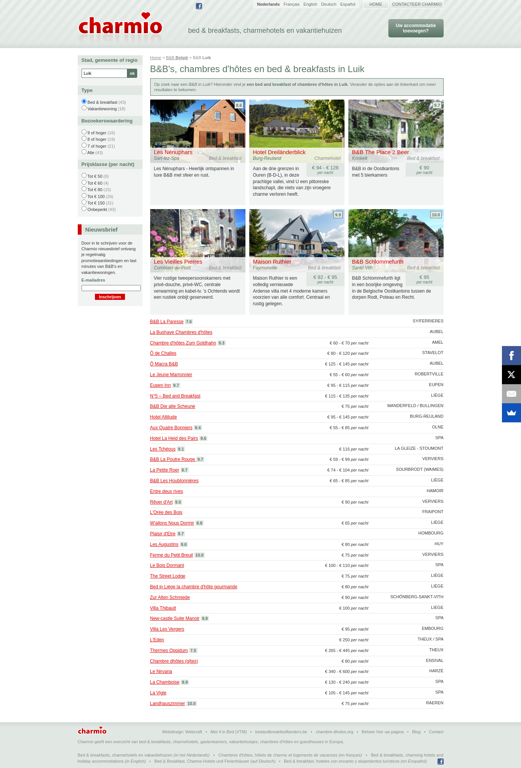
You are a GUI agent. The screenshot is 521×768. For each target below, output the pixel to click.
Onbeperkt (97, 209)
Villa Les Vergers (167, 629)
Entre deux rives (166, 491)
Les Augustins (164, 544)
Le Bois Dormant (167, 565)
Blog (416, 731)
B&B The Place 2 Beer (380, 152)
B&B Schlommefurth (378, 261)
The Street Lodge (168, 576)
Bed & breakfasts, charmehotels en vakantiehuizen (125, 755)
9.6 (203, 438)
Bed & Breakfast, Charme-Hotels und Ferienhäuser (201, 761)
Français (292, 4)
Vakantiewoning (102, 108)
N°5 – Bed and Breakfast (175, 396)
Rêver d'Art (161, 502)
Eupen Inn (160, 385)
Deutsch (328, 4)
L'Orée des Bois (166, 512)
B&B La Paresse (167, 321)
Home (376, 4)
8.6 (239, 105)
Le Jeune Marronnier (171, 374)
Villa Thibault (163, 608)
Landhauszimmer (167, 703)
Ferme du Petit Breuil (171, 555)
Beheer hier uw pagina (383, 731)
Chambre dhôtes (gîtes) (174, 661)
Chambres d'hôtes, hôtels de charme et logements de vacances (277, 755)
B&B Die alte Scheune (173, 406)
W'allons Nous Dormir (172, 523)
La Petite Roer (165, 470)
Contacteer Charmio (417, 4)
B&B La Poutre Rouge (173, 459)
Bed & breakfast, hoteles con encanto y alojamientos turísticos (341, 761)
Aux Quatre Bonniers (171, 427)
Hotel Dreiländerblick (279, 152)
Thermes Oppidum (169, 650)
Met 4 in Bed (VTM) (228, 731)
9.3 (221, 343)
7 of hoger (97, 146)
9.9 (338, 215)
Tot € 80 (94, 189)
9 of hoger (97, 132)
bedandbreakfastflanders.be (281, 731)
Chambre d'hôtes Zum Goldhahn (183, 343)
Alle (90, 152)
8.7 (185, 470)
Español (348, 4)
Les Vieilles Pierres (178, 261)
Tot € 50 (94, 176)
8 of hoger (97, 139)
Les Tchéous (163, 449)
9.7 (437, 105)
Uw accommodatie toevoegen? (416, 28)
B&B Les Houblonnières (174, 480)
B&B (177, 57)
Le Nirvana (161, 671)
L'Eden (157, 639)
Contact (436, 731)
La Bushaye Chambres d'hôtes (181, 332)
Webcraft (193, 731)
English (310, 4)
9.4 (197, 427)
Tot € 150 (95, 203)
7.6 (189, 321)
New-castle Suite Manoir (175, 618)
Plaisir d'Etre (163, 533)
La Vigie (158, 693)
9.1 (181, 449)
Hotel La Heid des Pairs (174, 438)
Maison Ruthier (272, 261)
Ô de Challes (163, 353)
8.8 (199, 523)
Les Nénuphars (173, 152)
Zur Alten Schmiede (170, 597)
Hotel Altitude (163, 417)
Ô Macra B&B (164, 364)
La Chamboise (165, 682)
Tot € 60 (94, 183)
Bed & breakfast (102, 102)
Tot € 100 (95, 196)
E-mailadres (93, 280)
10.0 (436, 215)
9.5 (178, 502)
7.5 (193, 650)
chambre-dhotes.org (334, 731)
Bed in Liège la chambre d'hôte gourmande (193, 586)
